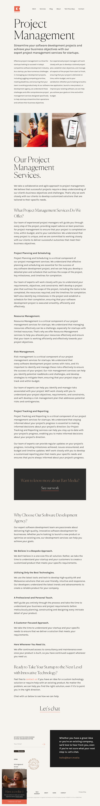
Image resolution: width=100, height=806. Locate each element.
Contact (81, 9)
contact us (31, 679)
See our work (50, 488)
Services (43, 9)
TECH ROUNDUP (37, 792)
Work (34, 9)
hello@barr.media (69, 757)
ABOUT (46, 793)
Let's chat (50, 709)
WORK (54, 793)
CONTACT (63, 793)
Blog (51, 9)
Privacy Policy (82, 792)
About (58, 9)
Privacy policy (19, 796)
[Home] (20, 9)
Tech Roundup (70, 9)
